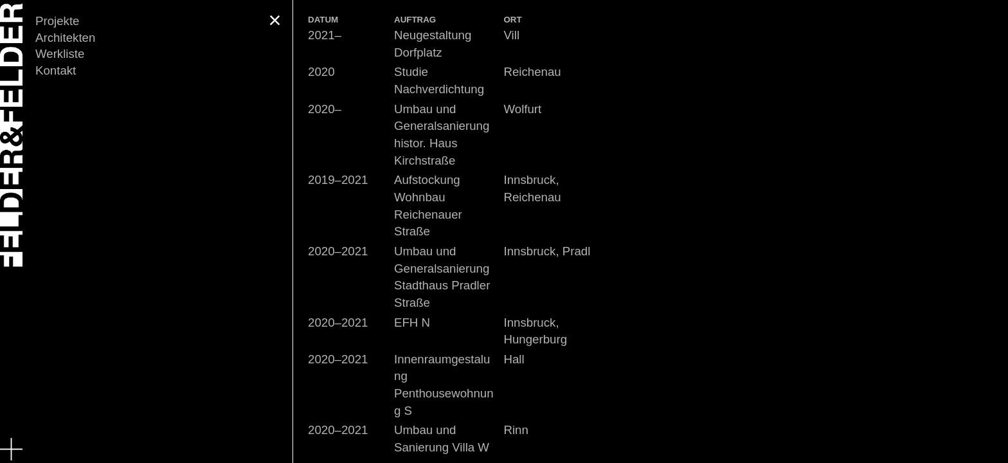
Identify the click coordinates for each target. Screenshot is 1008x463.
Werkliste (59, 53)
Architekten (65, 37)
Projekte (57, 21)
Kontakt (55, 70)
